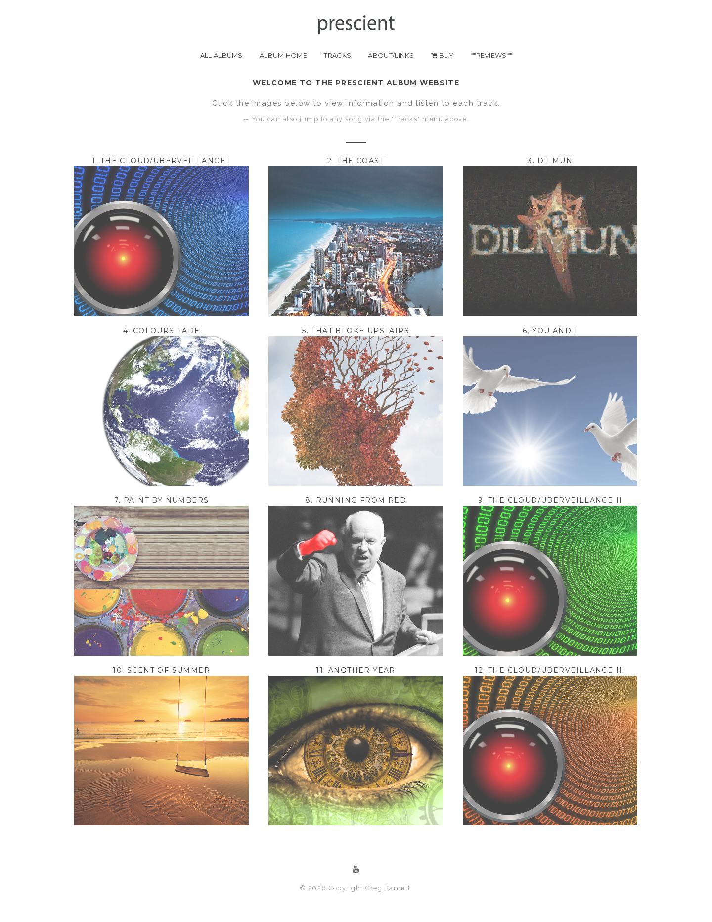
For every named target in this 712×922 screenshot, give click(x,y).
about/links (391, 55)
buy (442, 55)
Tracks (337, 55)
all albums (221, 55)
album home (283, 55)
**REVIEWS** (491, 55)
